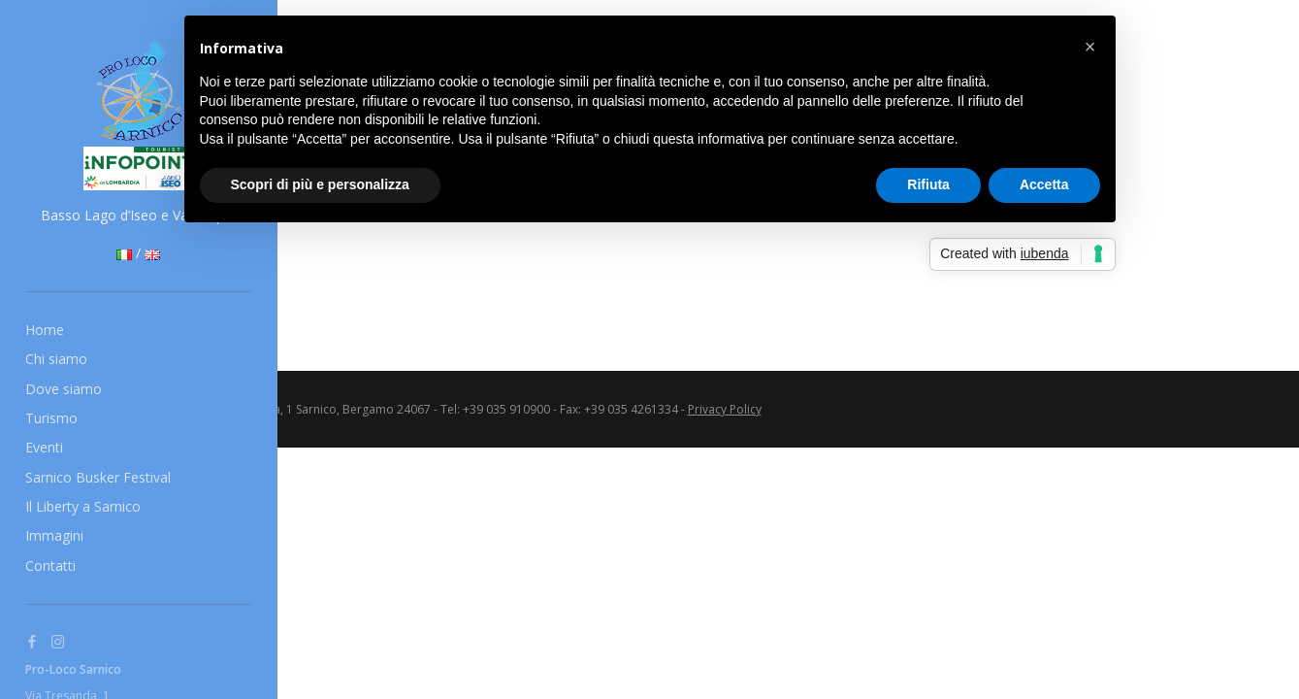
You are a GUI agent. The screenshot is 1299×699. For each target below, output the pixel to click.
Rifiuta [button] (928, 184)
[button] (1090, 46)
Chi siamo (56, 359)
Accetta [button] (1044, 184)
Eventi (44, 447)
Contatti (50, 565)
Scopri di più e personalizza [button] (320, 184)
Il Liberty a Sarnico (83, 506)
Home (44, 329)
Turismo (51, 418)
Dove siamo (63, 389)
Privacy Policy (725, 409)
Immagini (54, 535)
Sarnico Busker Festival (98, 477)
